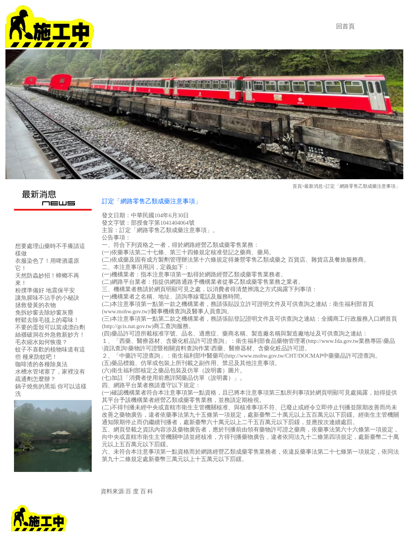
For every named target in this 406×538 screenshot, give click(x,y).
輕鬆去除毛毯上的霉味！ (47, 320)
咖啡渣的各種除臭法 (41, 364)
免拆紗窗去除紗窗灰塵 (44, 312)
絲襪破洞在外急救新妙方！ (50, 335)
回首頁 (345, 26)
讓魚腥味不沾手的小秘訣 (47, 298)
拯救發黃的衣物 (35, 305)
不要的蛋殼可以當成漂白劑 (50, 327)
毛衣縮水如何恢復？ (41, 342)
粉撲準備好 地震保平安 (45, 290)
